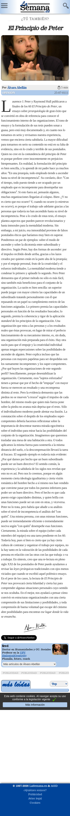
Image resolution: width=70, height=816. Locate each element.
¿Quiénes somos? (35, 790)
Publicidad (35, 794)
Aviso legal (35, 798)
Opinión (8, 92)
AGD (54, 785)
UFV (23, 652)
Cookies (35, 802)
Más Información (35, 704)
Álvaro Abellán (17, 87)
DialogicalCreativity (14, 655)
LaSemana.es (38, 785)
